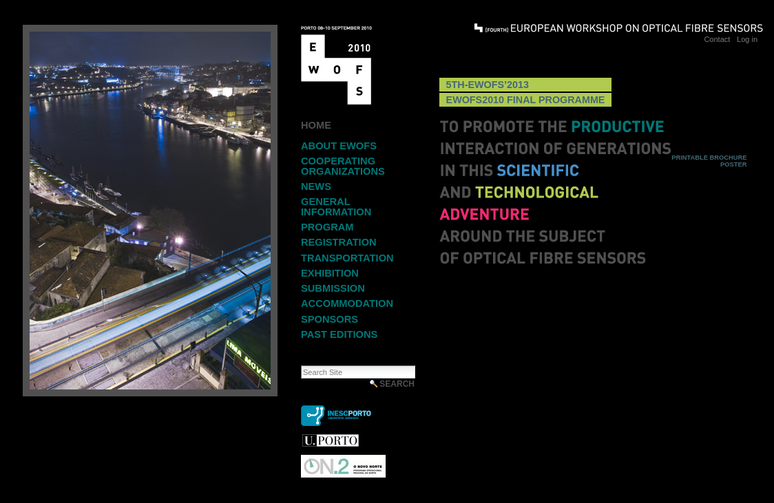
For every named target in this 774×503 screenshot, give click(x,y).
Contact (717, 39)
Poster (733, 164)
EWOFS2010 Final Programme (525, 99)
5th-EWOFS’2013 (487, 84)
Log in (747, 39)
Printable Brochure (708, 157)
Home (316, 125)
